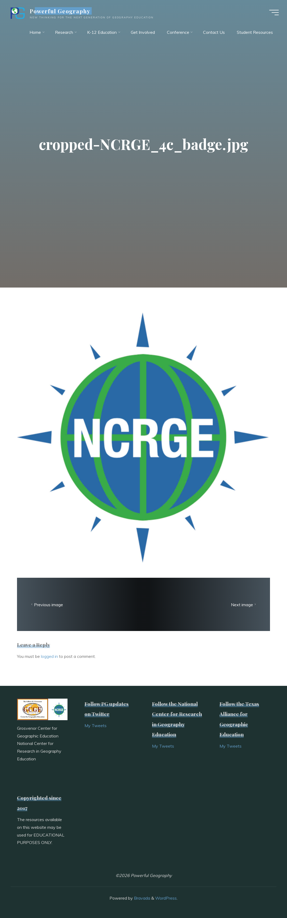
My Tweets (96, 725)
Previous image (46, 604)
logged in (49, 656)
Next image (244, 604)
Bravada (141, 898)
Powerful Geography (60, 11)
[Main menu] (273, 12)
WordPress (166, 898)
